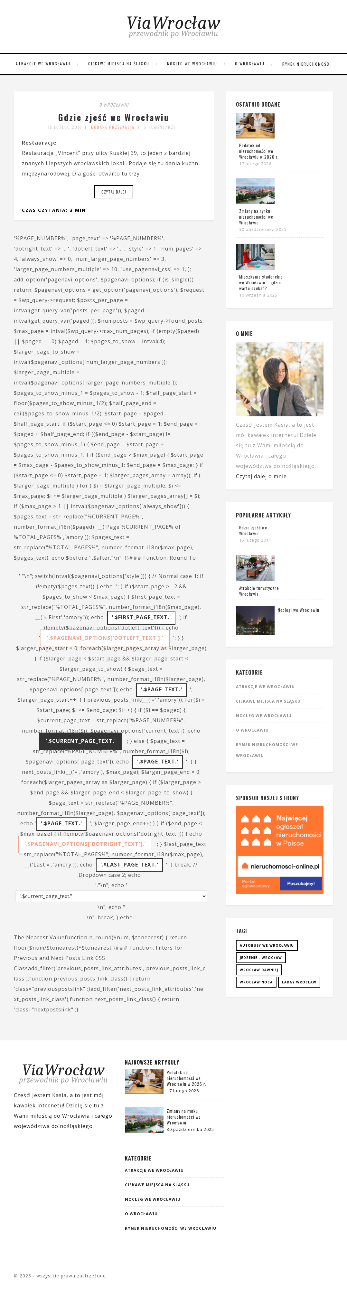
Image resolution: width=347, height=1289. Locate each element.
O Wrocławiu (250, 63)
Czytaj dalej (113, 191)
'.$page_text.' (161, 689)
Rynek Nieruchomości (306, 64)
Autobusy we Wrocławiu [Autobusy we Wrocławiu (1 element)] (267, 945)
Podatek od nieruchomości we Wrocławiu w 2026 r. (259, 151)
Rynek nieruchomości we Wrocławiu (170, 1228)
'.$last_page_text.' (129, 864)
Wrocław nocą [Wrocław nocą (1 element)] (256, 982)
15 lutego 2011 (64, 127)
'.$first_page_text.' (141, 617)
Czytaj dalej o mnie (261, 476)
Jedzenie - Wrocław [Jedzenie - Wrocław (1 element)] (261, 957)
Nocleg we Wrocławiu (192, 63)
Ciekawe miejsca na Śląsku (118, 63)
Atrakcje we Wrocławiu (43, 63)
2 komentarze (160, 127)
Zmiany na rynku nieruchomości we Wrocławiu (256, 216)
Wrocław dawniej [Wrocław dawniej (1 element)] (259, 970)
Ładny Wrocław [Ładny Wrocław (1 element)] (299, 982)
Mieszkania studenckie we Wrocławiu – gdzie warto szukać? (261, 282)
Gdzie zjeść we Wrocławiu (113, 115)
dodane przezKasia (113, 127)
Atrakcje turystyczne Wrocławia (259, 591)
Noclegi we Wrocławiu (298, 610)
